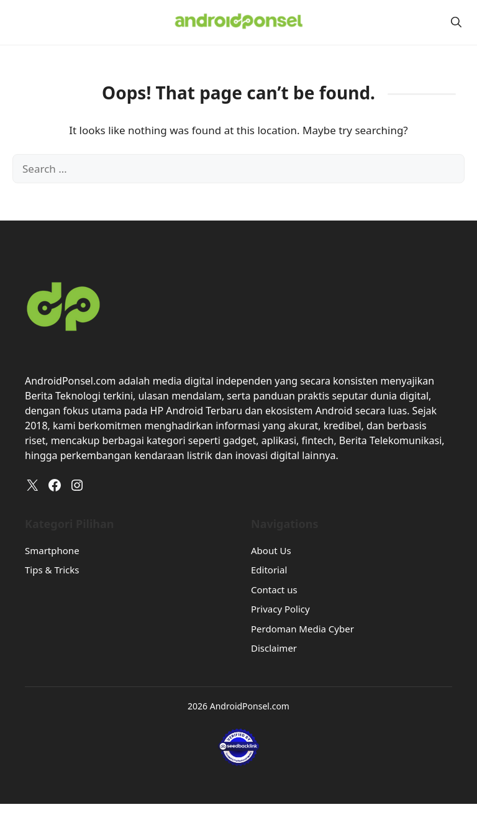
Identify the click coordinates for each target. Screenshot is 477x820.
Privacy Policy (280, 609)
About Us (271, 550)
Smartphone (52, 550)
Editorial (269, 569)
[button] (456, 22)
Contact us (274, 589)
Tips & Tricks (52, 569)
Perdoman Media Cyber (302, 628)
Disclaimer (274, 648)
